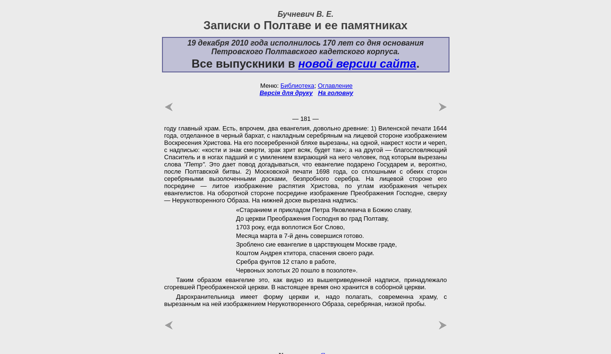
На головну (335, 88)
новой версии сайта (357, 59)
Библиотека (297, 81)
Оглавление (335, 81)
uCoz (324, 347)
